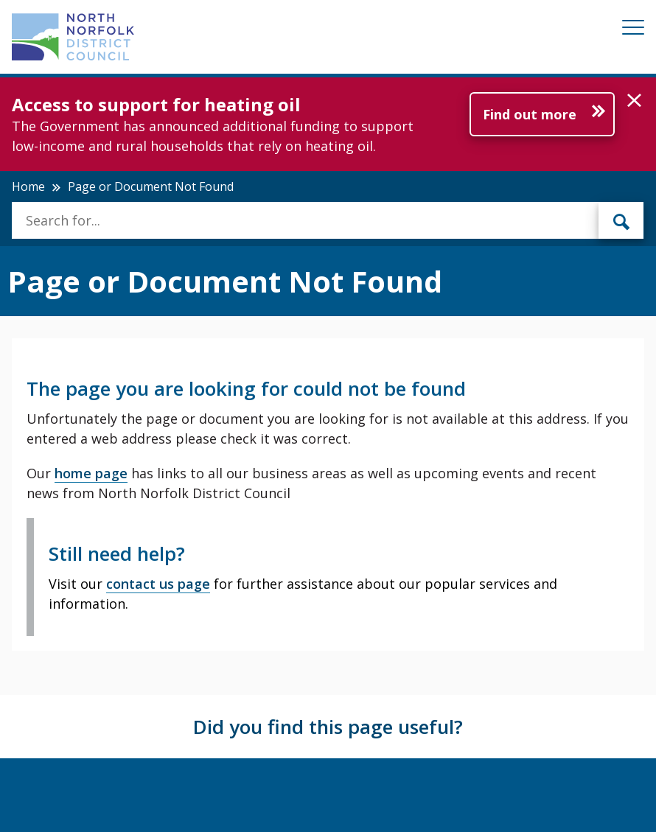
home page (91, 473)
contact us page (158, 583)
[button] (634, 101)
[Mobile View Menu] (633, 29)
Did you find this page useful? (328, 726)
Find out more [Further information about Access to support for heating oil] (529, 114)
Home (28, 186)
